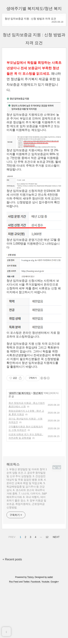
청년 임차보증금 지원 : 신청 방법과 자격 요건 (30, 18)
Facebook (35, 627)
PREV (11, 582)
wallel (50, 623)
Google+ (55, 627)
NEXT (55, 582)
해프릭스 (13, 510)
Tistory (30, 623)
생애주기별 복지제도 (20, 438)
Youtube (46, 627)
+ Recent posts (12, 605)
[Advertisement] (34, 79)
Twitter (26, 627)
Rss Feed (13, 627)
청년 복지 (38, 438)
